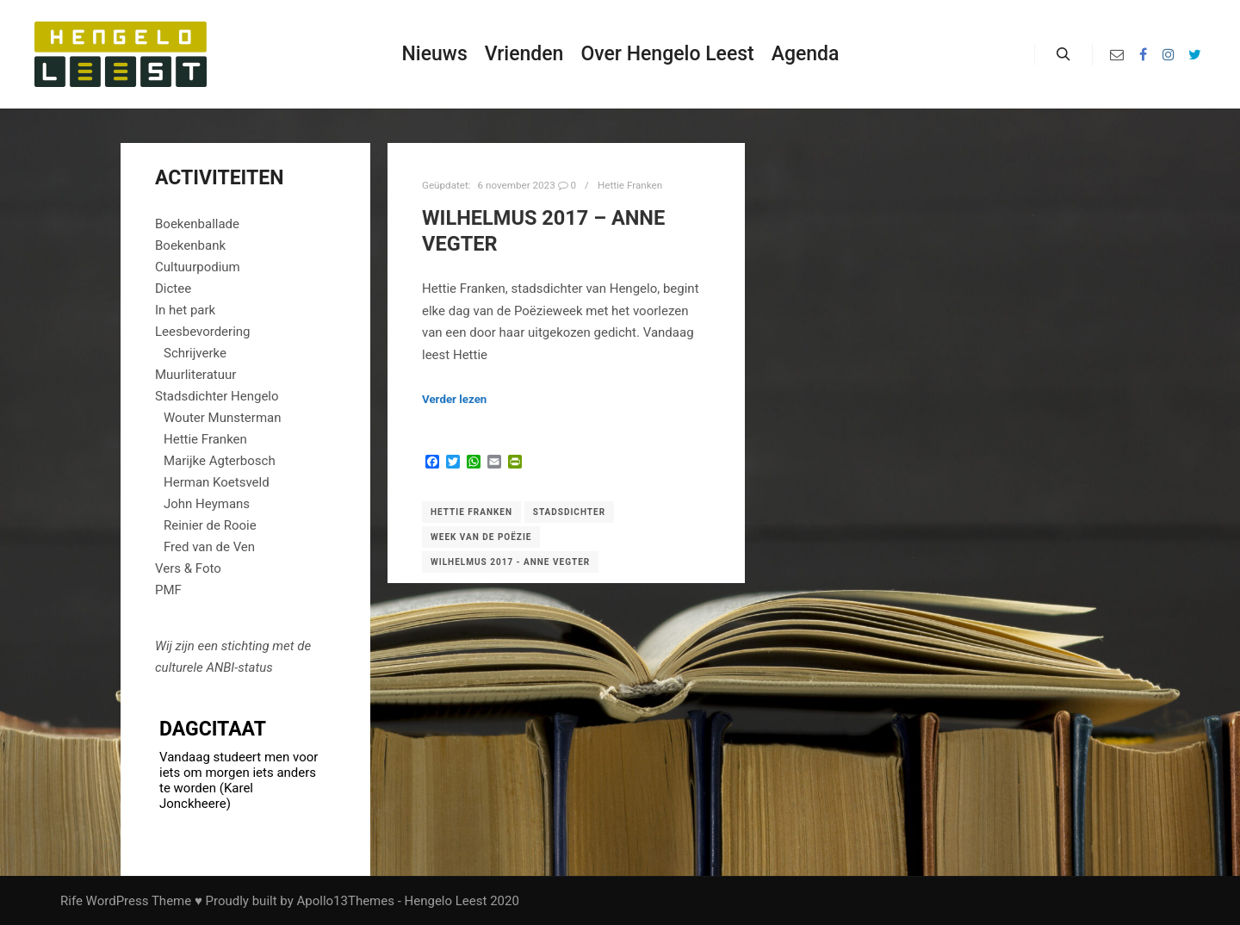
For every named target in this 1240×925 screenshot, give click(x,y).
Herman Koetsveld (217, 482)
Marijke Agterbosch (220, 461)
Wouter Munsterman (223, 417)
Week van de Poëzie (481, 537)
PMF (168, 590)
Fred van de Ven (209, 547)
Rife (71, 901)
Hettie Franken (630, 185)
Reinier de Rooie (210, 525)
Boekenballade (197, 224)
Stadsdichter (569, 512)
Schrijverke (195, 353)
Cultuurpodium (197, 267)
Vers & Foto (188, 568)
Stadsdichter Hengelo (217, 396)
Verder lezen (454, 399)
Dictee (173, 288)
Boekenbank (190, 245)
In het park (185, 310)
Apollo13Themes (345, 901)
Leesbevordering (203, 331)
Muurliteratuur (195, 374)
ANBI (220, 667)
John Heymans (207, 504)
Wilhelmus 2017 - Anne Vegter (510, 562)
